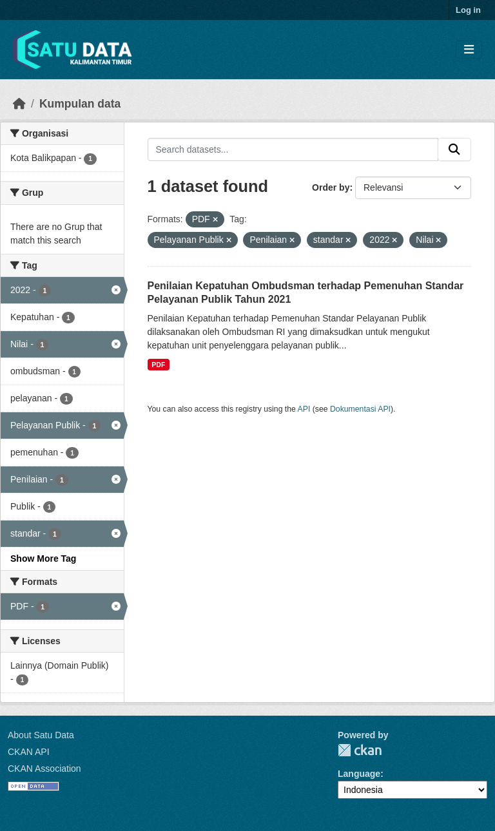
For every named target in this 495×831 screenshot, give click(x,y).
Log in (468, 10)
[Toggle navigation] (469, 50)
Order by (330, 187)
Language (359, 774)
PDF (158, 364)
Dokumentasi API (360, 409)
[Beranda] (19, 103)
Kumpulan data (80, 103)
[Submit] (454, 149)
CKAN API (29, 752)
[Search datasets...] (293, 149)
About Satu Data (41, 735)
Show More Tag (43, 558)
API (304, 409)
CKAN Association (44, 768)
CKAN (360, 750)
